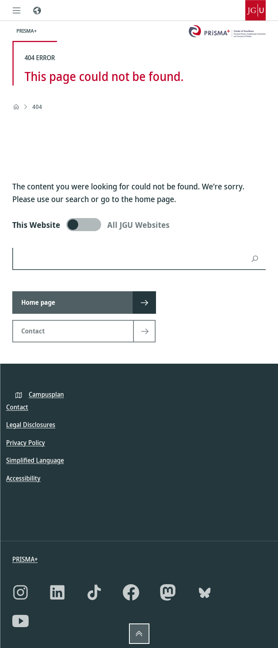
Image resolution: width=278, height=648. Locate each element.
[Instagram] (20, 592)
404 (37, 106)
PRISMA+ (25, 559)
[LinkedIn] (57, 592)
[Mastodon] (168, 592)
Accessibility (23, 478)
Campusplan (46, 394)
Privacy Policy (25, 442)
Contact (17, 407)
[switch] (139, 224)
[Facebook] (131, 592)
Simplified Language (35, 460)
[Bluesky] (205, 592)
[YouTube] (20, 621)
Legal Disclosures (30, 424)
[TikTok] (94, 592)
